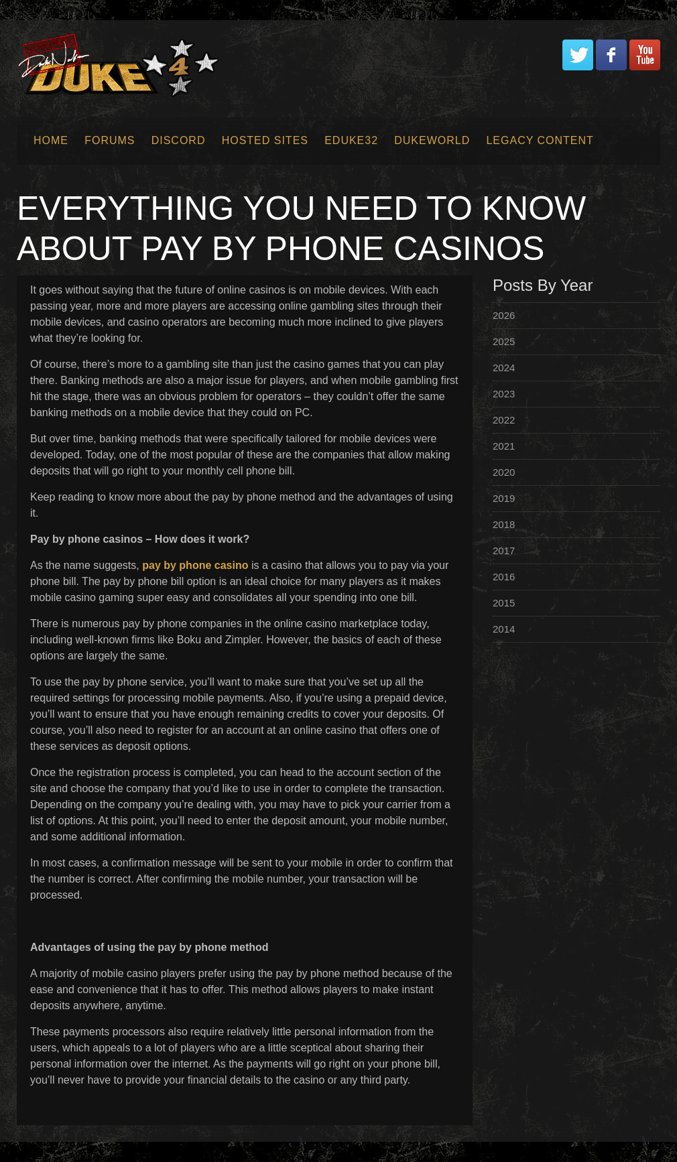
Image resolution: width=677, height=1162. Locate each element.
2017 (504, 550)
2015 (504, 602)
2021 (504, 446)
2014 (504, 629)
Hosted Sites (265, 140)
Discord (178, 140)
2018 (504, 524)
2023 (504, 393)
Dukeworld (432, 140)
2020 (504, 472)
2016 (504, 576)
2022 (504, 420)
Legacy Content (539, 140)
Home (51, 140)
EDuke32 (351, 140)
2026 (504, 315)
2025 (504, 341)
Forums (109, 140)
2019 (504, 498)
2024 (504, 367)
